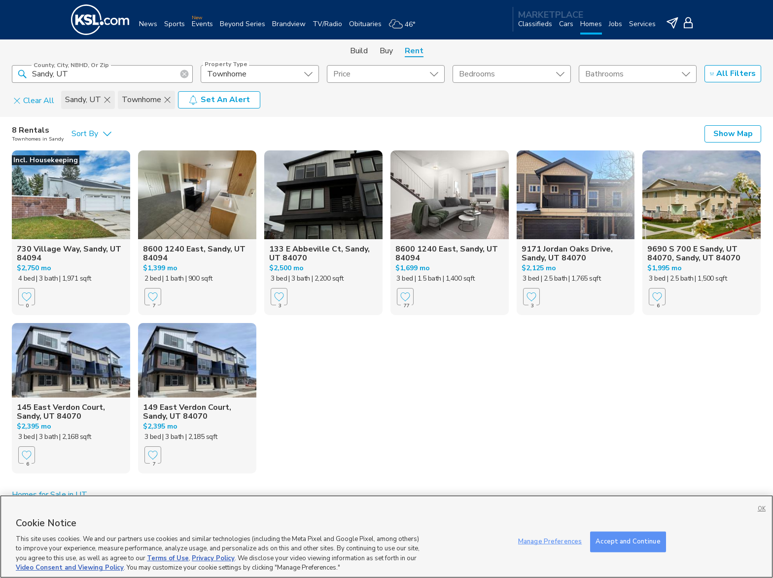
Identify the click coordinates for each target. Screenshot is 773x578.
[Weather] (405, 27)
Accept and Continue (628, 541)
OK (762, 508)
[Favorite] (26, 296)
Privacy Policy (213, 558)
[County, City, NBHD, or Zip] (102, 74)
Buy (386, 50)
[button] (22, 73)
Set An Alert (219, 99)
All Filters (733, 73)
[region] (386, 536)
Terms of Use (168, 558)
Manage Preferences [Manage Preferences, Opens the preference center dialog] (550, 541)
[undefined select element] (259, 74)
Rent (414, 50)
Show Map (733, 133)
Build (359, 50)
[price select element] (386, 74)
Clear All (33, 100)
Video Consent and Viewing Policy (70, 567)
